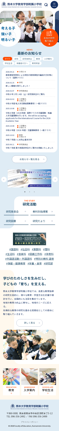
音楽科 (22, 254)
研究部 (49, 263)
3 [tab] (34, 191)
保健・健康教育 (16, 263)
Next (55, 179)
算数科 (37, 249)
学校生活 (8, 63)
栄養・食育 (35, 263)
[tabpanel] (29, 179)
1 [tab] (24, 191)
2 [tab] (29, 191)
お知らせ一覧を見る (29, 159)
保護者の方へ (22, 63)
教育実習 (36, 63)
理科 (47, 249)
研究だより (39, 221)
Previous (4, 179)
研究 (16, 58)
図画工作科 (36, 254)
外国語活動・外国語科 (19, 258)
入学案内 (48, 58)
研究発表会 (27, 58)
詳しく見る (29, 322)
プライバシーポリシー (29, 422)
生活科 (11, 254)
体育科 (49, 254)
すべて (7, 58)
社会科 (26, 249)
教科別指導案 (40, 211)
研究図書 (11, 221)
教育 (38, 58)
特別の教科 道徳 (45, 258)
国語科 (14, 249)
